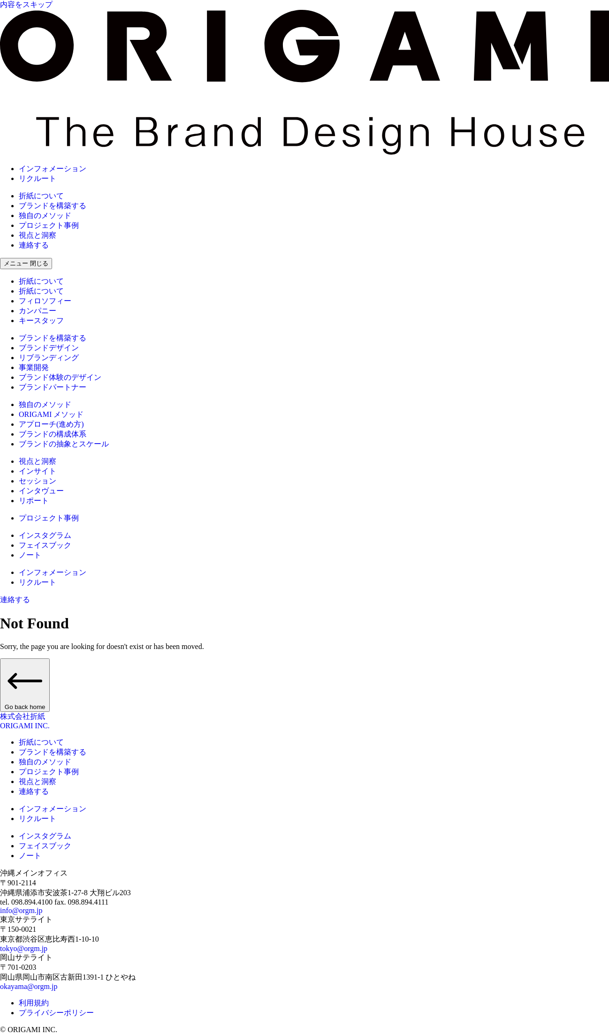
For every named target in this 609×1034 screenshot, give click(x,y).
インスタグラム (45, 535)
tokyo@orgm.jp (23, 948)
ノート (30, 555)
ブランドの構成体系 (52, 434)
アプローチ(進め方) (51, 424)
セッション (37, 481)
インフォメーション (52, 169)
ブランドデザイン (49, 348)
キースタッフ (41, 321)
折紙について (41, 196)
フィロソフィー (45, 301)
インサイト (37, 471)
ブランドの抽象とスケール (64, 444)
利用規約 (34, 1003)
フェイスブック (45, 545)
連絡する (34, 245)
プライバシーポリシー (56, 1013)
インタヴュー (41, 491)
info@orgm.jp (21, 910)
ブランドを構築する (52, 206)
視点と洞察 (37, 235)
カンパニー (37, 311)
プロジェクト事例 (49, 225)
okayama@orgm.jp (28, 986)
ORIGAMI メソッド (51, 414)
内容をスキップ (26, 4)
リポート (34, 501)
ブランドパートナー (52, 387)
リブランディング (49, 358)
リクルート (37, 178)
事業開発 (34, 367)
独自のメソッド (45, 215)
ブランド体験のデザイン (60, 377)
